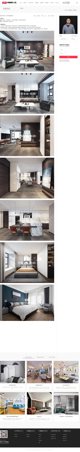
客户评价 (51, 2)
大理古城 (40, 440)
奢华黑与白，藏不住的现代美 (66, 416)
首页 (21, 2)
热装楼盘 (36, 2)
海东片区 (40, 434)
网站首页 (70, 10)
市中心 (40, 438)
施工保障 (41, 2)
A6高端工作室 (53, 436)
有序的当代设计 (12, 385)
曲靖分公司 (65, 438)
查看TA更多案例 (52, 357)
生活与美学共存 (66, 385)
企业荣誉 (15, 436)
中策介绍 (15, 434)
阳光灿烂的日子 (39, 385)
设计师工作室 (30, 2)
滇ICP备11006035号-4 (50, 449)
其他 (39, 442)
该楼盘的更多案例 (40, 357)
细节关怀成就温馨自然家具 (12, 416)
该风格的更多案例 (28, 357)
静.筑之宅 (39, 416)
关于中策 (57, 2)
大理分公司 (65, 440)
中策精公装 (65, 434)
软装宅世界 (65, 436)
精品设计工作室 (53, 438)
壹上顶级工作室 (53, 434)
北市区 (40, 436)
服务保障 (46, 2)
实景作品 (25, 2)
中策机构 (21, 8)
